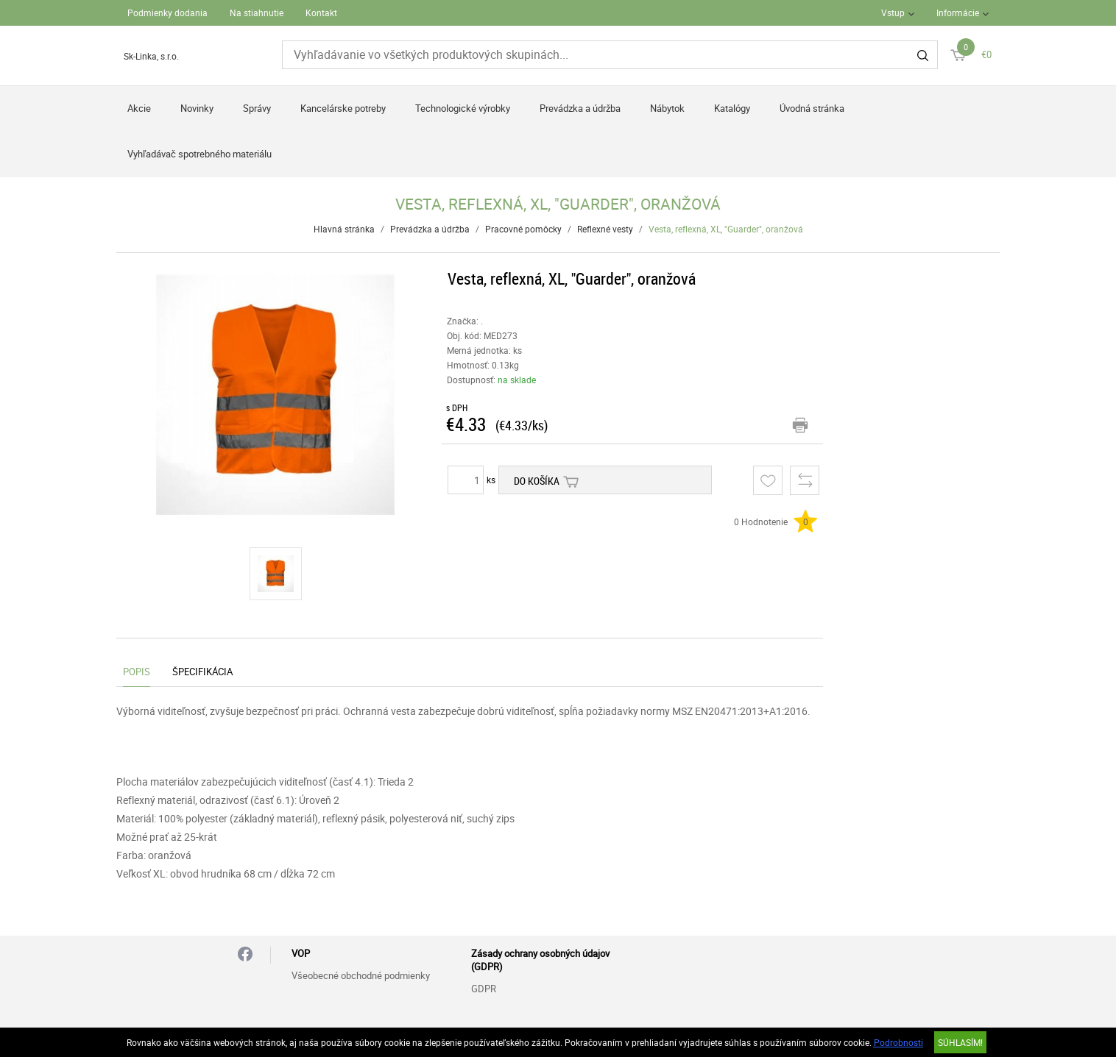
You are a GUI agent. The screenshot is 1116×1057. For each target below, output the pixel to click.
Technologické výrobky (462, 108)
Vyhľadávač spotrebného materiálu (199, 153)
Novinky (196, 108)
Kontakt (321, 12)
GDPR (483, 988)
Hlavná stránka (344, 229)
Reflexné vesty (605, 229)
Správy (257, 108)
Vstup (893, 12)
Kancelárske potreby (343, 108)
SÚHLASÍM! (960, 1042)
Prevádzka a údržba (580, 108)
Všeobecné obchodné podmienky (361, 975)
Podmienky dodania (167, 12)
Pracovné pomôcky (523, 229)
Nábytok (667, 108)
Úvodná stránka (812, 108)
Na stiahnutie (256, 12)
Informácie (957, 12)
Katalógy (732, 108)
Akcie (139, 108)
